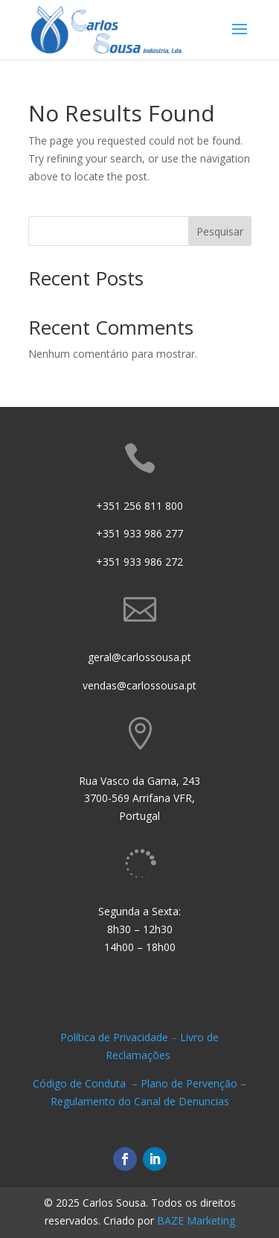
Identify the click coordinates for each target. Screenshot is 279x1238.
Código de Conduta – (87, 1083)
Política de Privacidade (114, 1037)
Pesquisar (219, 231)
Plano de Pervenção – (193, 1083)
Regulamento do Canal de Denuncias (140, 1101)
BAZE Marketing (196, 1220)
